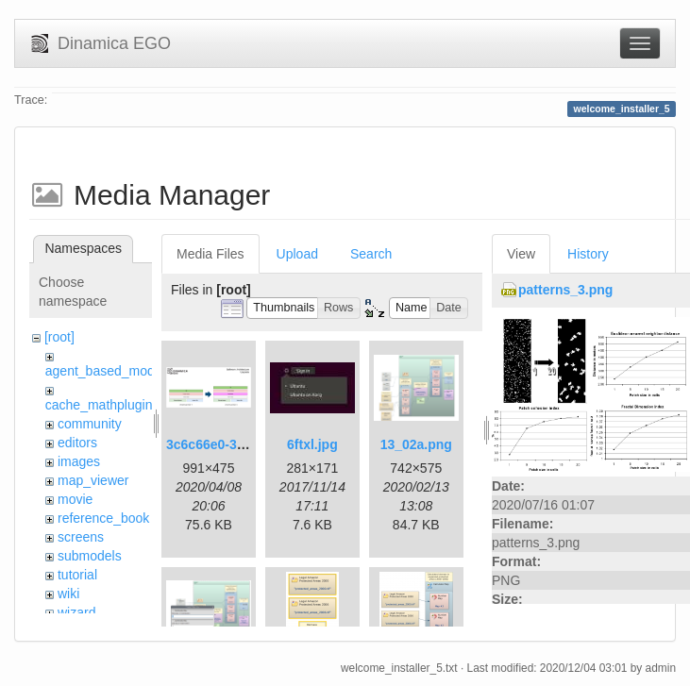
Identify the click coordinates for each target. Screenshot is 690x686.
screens (81, 536)
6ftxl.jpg (312, 444)
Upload (297, 253)
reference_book (103, 518)
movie (75, 499)
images (79, 461)
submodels (90, 555)
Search (371, 253)
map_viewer (93, 480)
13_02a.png (416, 444)
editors (77, 442)
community (90, 423)
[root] (59, 336)
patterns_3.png (565, 289)
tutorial (77, 574)
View (521, 253)
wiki (68, 593)
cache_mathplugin (99, 404)
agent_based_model (105, 370)
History (588, 253)
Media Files (210, 253)
